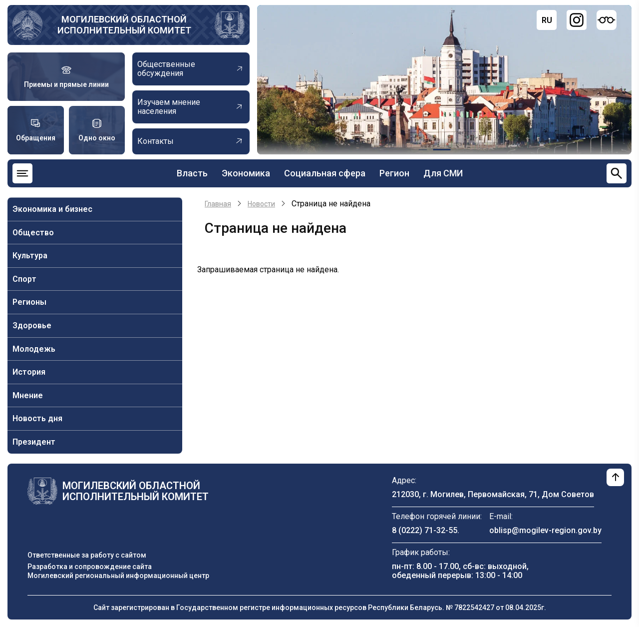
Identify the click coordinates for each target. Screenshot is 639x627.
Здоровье (31, 325)
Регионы (29, 302)
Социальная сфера (324, 173)
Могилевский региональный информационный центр (118, 576)
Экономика (246, 173)
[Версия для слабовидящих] (607, 20)
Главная (218, 204)
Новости (261, 204)
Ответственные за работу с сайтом (86, 555)
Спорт (24, 279)
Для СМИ (443, 173)
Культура (29, 255)
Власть (192, 173)
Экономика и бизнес (52, 209)
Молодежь (33, 349)
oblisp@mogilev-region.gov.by (545, 530)
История (28, 372)
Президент (33, 442)
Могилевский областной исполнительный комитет (124, 24)
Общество (33, 232)
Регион (394, 173)
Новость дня (37, 418)
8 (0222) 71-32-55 (424, 530)
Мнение (27, 395)
